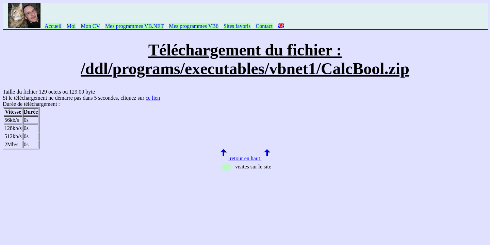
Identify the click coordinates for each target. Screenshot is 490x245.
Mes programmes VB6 (193, 26)
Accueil (53, 26)
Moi (71, 26)
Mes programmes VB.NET (134, 26)
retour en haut (245, 158)
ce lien (153, 98)
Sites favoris (237, 26)
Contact (264, 26)
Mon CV (90, 26)
